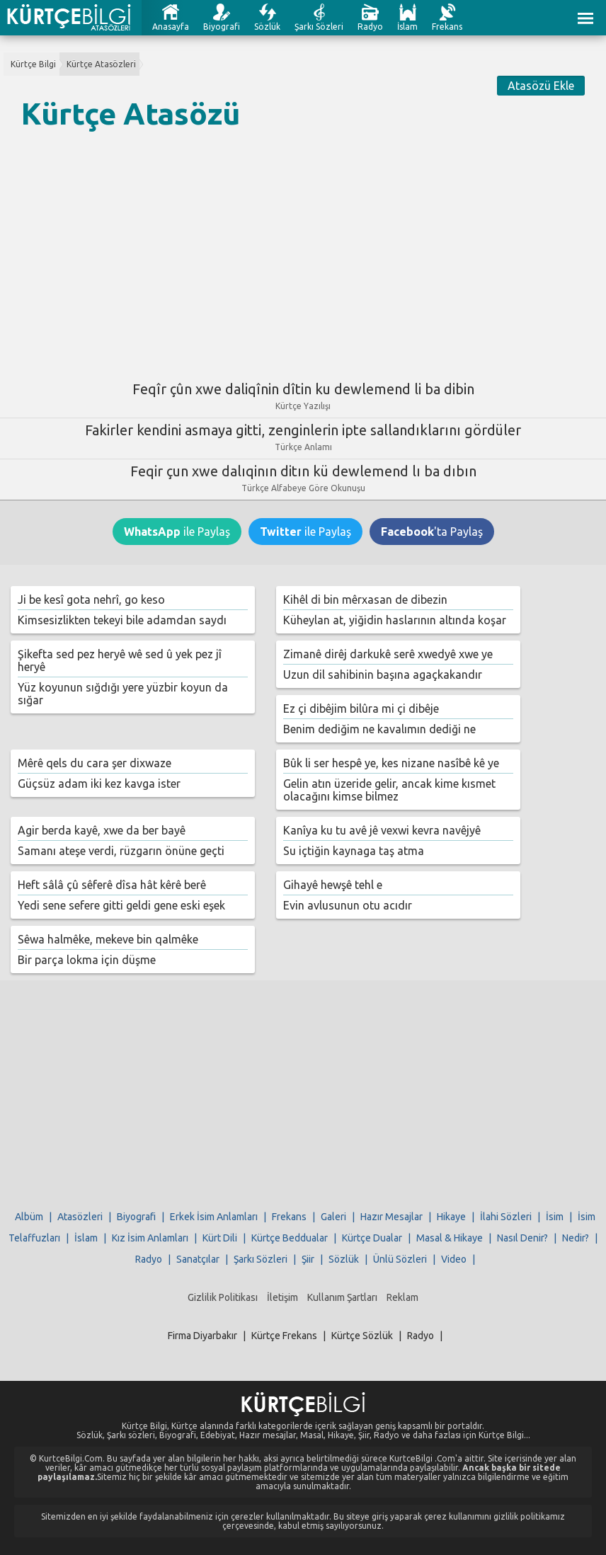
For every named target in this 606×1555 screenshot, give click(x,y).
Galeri (333, 1216)
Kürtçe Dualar (372, 1238)
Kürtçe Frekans (284, 1335)
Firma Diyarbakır (202, 1335)
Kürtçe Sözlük (362, 1335)
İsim (555, 1216)
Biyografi (221, 26)
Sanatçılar (197, 1259)
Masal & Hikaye (449, 1238)
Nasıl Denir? (522, 1238)
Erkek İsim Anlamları (214, 1216)
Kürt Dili (219, 1238)
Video (454, 1259)
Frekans (447, 26)
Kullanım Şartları (342, 1297)
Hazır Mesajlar (391, 1216)
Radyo (370, 26)
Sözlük (267, 26)
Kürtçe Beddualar (289, 1238)
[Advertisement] (303, 250)
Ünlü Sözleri (400, 1259)
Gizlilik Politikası (223, 1297)
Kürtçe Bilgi (33, 64)
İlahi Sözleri (506, 1216)
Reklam (402, 1297)
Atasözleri (80, 1216)
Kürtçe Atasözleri (101, 64)
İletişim (282, 1297)
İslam (407, 26)
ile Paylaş (177, 531)
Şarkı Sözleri (319, 26)
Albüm (29, 1216)
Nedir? (575, 1238)
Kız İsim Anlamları (150, 1238)
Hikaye (451, 1216)
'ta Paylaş (432, 531)
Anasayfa (170, 26)
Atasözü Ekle (541, 85)
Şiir (308, 1259)
